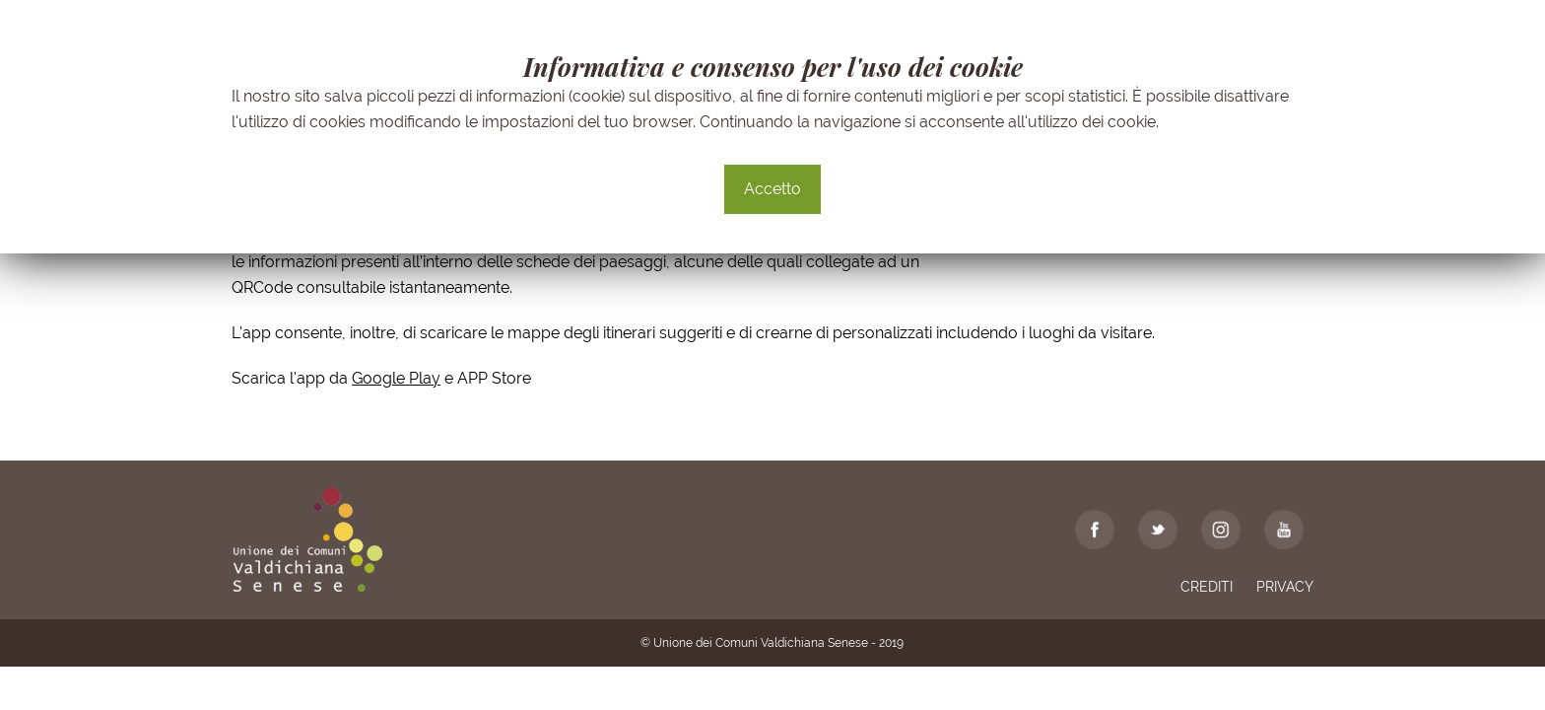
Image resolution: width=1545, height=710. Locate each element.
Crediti (1206, 587)
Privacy (1284, 587)
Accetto (772, 188)
